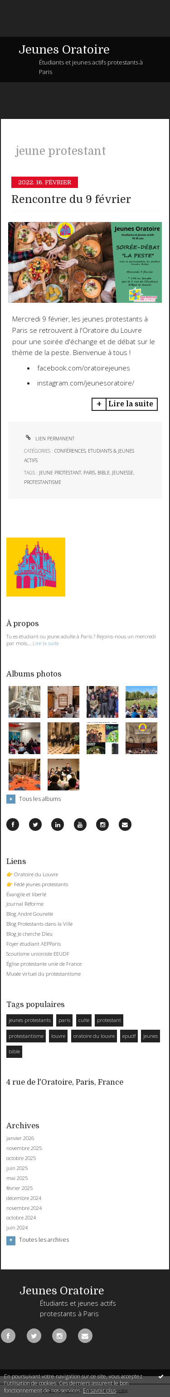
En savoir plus (99, 1390)
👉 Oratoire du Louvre (32, 874)
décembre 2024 (23, 1198)
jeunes (150, 1035)
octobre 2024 (21, 1217)
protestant (109, 1020)
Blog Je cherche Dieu (29, 933)
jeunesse (122, 472)
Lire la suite (130, 404)
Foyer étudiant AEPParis (33, 943)
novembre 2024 (24, 1208)
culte (83, 1020)
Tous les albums (40, 799)
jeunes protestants (30, 1020)
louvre (58, 1035)
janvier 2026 (20, 1138)
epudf (129, 1035)
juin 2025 (17, 1168)
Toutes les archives (44, 1240)
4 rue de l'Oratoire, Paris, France (64, 1082)
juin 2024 (17, 1227)
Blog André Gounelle (29, 913)
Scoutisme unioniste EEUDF (37, 953)
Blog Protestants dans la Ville (39, 923)
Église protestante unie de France (44, 963)
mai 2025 (17, 1178)
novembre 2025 (24, 1148)
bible (103, 472)
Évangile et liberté (26, 894)
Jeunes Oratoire (64, 49)
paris (89, 472)
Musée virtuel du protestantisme (43, 973)
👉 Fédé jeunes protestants (37, 884)
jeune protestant (60, 472)
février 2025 (19, 1188)
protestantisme (42, 482)
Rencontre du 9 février (71, 199)
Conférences (70, 451)
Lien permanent (49, 438)
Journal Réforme (25, 903)
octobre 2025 (21, 1158)
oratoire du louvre (94, 1035)
